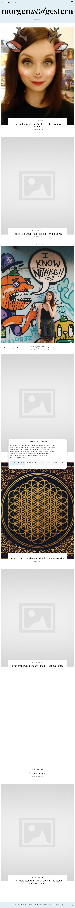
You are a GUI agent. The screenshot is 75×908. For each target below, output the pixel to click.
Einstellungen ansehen (52, 463)
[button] (72, 2)
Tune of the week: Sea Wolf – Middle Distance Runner (37, 125)
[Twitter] (2, 2)
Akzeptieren (17, 463)
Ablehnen (32, 463)
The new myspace (37, 773)
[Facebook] (5, 2)
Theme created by (65, 905)
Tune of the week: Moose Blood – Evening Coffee (37, 665)
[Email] (15, 2)
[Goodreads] (9, 2)
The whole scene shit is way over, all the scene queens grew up (37, 881)
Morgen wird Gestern (25, 904)
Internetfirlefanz (38, 769)
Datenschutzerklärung (40, 467)
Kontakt (38, 904)
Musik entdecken (37, 120)
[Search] (18, 2)
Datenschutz (58, 904)
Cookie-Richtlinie (26, 467)
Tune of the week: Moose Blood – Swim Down (37, 233)
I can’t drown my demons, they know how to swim (37, 558)
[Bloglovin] (12, 2)
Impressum (51, 467)
